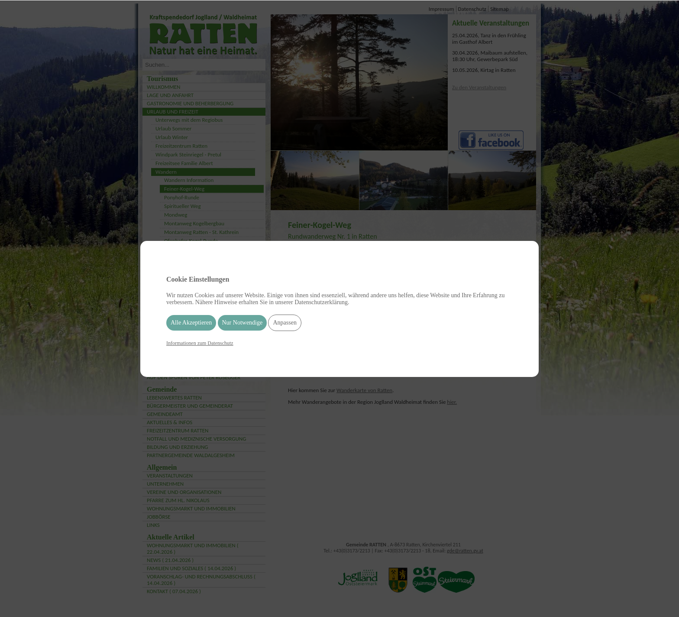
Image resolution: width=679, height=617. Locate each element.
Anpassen (284, 322)
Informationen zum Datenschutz (199, 343)
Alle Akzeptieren (191, 322)
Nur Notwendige (242, 322)
